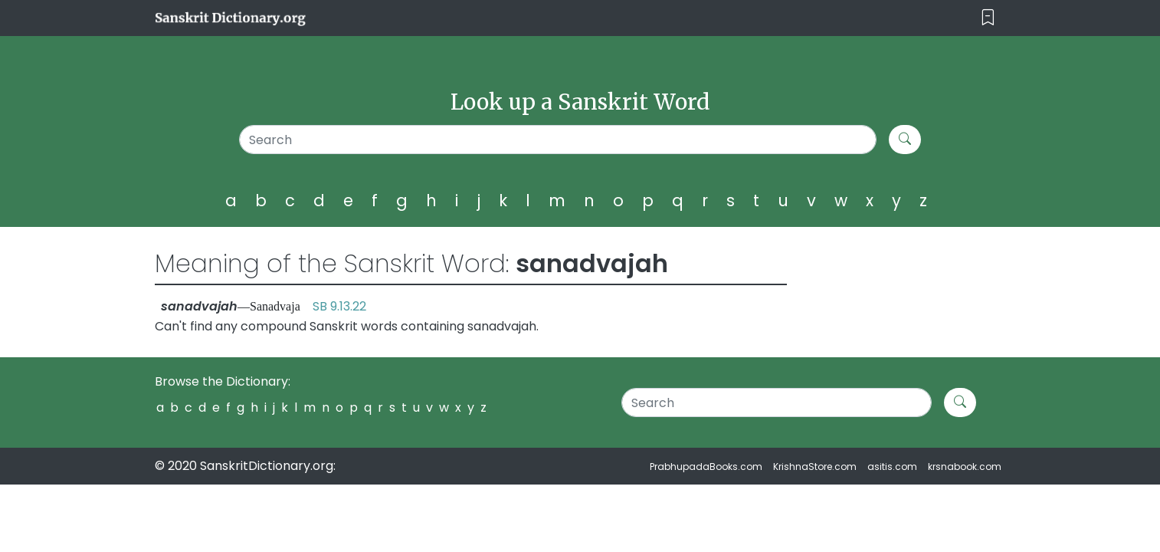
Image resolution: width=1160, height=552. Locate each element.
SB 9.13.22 (339, 306)
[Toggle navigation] (988, 18)
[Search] (558, 139)
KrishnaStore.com (815, 466)
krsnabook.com (964, 466)
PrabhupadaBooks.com (706, 466)
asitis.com (892, 466)
